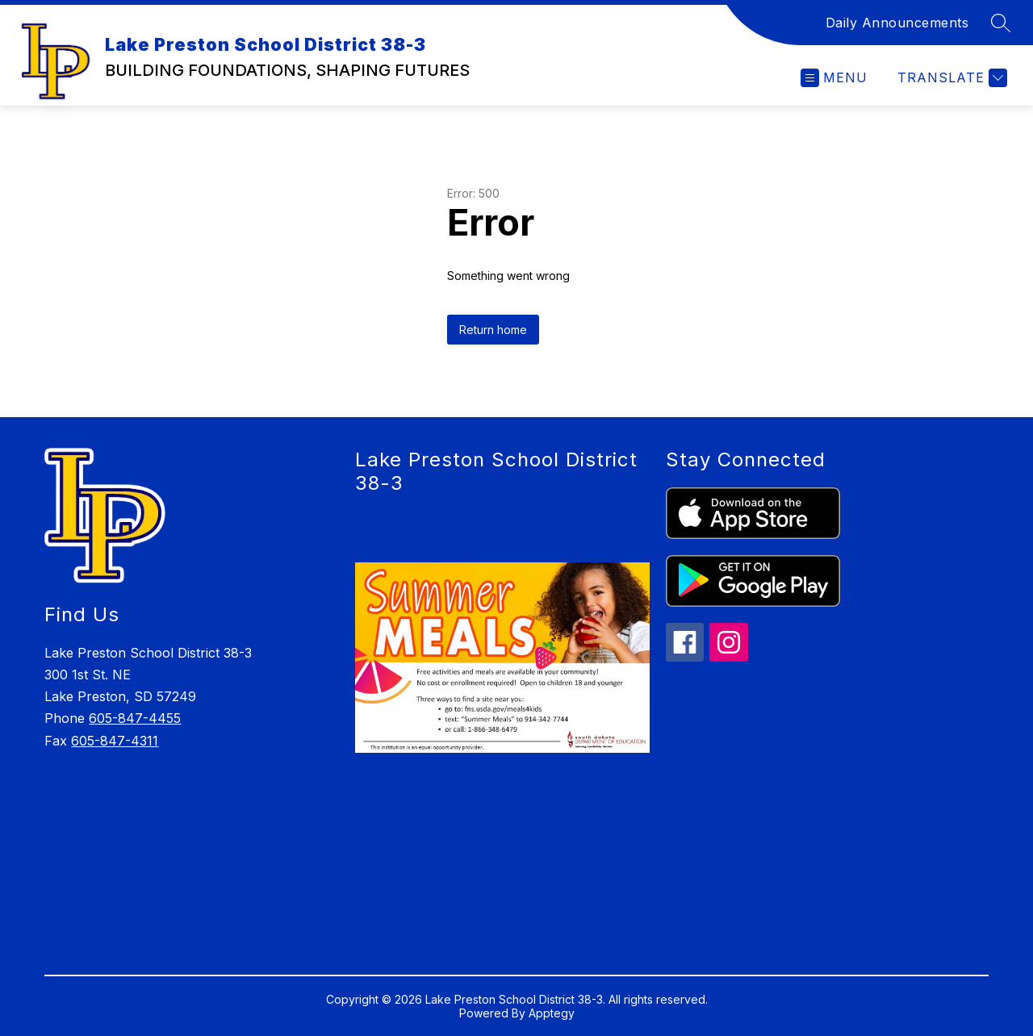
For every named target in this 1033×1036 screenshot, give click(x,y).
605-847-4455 (135, 718)
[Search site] (1000, 22)
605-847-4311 (114, 741)
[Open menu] (834, 78)
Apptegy (552, 1013)
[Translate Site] (950, 78)
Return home (493, 329)
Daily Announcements (897, 23)
